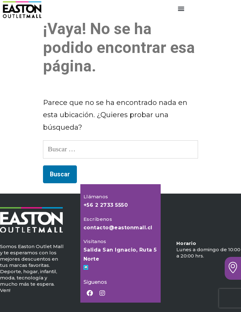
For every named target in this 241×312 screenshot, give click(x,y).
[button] (181, 8)
